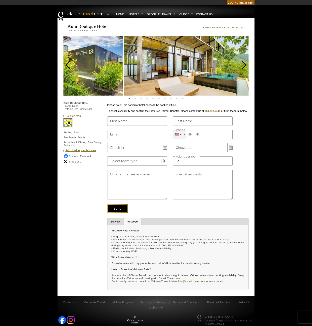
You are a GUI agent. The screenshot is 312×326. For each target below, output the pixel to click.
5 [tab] (153, 99)
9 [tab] (177, 99)
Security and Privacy (153, 302)
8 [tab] (171, 99)
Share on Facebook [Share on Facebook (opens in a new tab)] (77, 156)
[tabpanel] (93, 66)
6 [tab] (159, 99)
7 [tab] (165, 99)
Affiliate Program (122, 302)
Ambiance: (70, 137)
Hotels (134, 14)
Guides (184, 14)
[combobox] (179, 134)
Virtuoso (132, 221)
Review (115, 221)
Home (120, 14)
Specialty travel (159, 14)
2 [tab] (135, 99)
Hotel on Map (73, 115)
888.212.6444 (212, 110)
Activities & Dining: (75, 142)
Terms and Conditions (186, 302)
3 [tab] (141, 99)
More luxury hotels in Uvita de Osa (225, 27)
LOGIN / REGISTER (240, 2)
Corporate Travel (94, 302)
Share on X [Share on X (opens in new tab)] (72, 161)
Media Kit (243, 302)
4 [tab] (147, 99)
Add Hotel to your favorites (80, 150)
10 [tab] (183, 99)
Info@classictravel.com (191, 281)
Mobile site (156, 307)
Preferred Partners (218, 302)
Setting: (68, 132)
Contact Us (204, 14)
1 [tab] (129, 99)
